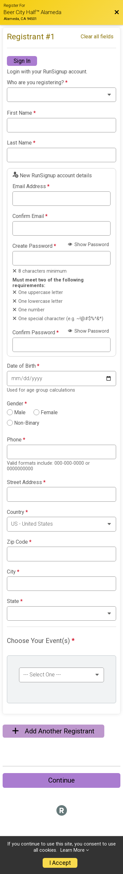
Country (17, 512)
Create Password (34, 246)
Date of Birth (23, 366)
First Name (21, 113)
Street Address (26, 482)
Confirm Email (30, 216)
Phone (16, 440)
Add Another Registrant (53, 731)
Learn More (72, 850)
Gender (17, 404)
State (15, 601)
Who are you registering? (37, 83)
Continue (61, 780)
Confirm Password (35, 333)
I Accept (60, 863)
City (13, 572)
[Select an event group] (61, 675)
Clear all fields (97, 36)
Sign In (22, 61)
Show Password (88, 244)
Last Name (21, 143)
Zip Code (19, 542)
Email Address (31, 186)
